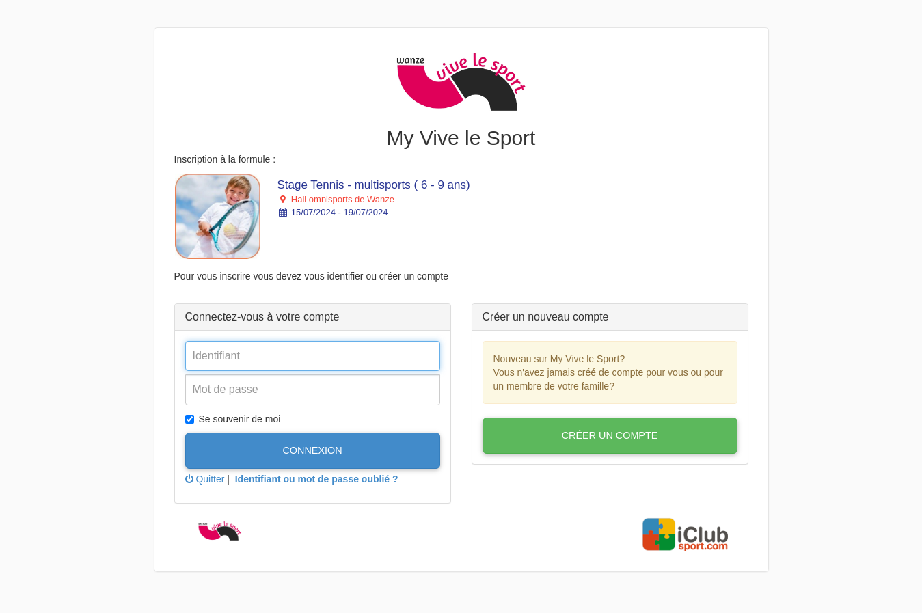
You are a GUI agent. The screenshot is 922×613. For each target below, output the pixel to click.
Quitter (205, 479)
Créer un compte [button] (610, 435)
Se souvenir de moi (233, 418)
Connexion (312, 450)
